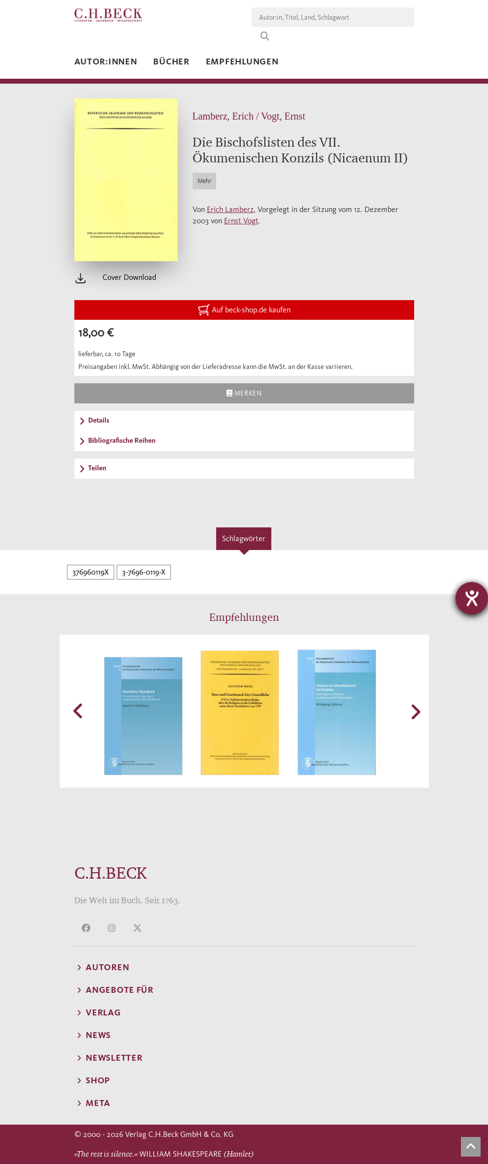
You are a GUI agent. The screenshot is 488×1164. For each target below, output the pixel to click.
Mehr (204, 180)
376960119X (90, 572)
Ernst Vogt (241, 220)
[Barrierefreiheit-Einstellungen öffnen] (471, 598)
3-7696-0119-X (143, 572)
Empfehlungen (242, 61)
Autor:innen (105, 61)
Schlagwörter (243, 538)
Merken (244, 393)
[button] (79, 711)
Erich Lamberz (230, 209)
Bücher (171, 61)
